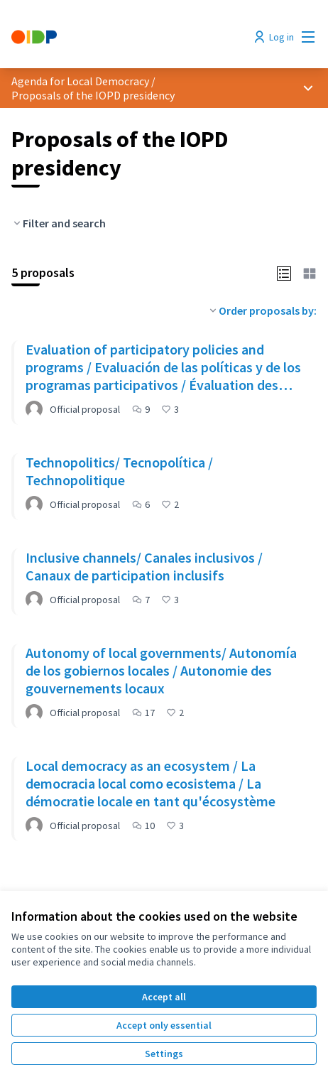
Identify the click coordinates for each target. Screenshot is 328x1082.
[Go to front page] (124, 37)
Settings (164, 1053)
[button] (284, 272)
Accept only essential (164, 1025)
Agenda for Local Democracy (80, 81)
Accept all (164, 996)
